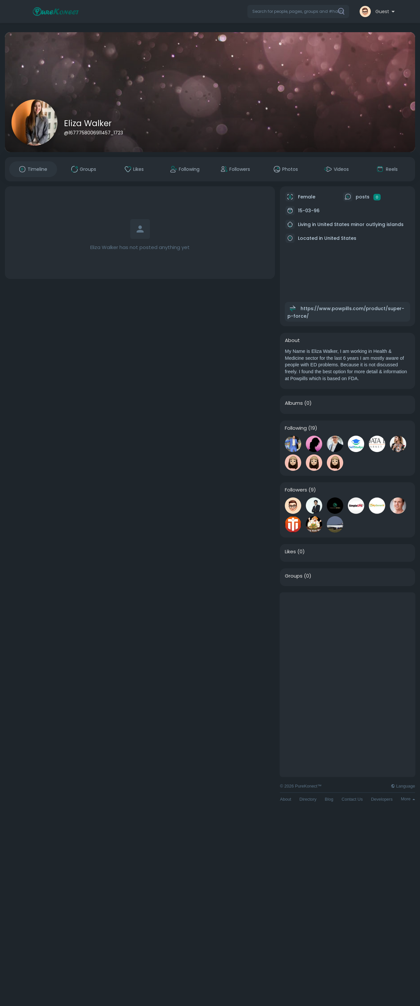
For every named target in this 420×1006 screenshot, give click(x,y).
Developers (382, 799)
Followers (296, 489)
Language (403, 786)
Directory (308, 799)
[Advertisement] (347, 639)
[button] (298, 11)
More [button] (408, 798)
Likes (290, 551)
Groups (294, 576)
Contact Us (352, 799)
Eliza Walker (88, 123)
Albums (294, 403)
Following (296, 428)
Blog (329, 799)
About (285, 799)
